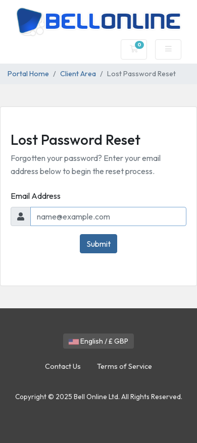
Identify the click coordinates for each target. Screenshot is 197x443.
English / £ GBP (98, 341)
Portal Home (28, 73)
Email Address (36, 196)
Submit (98, 244)
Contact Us (63, 366)
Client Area (78, 73)
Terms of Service (124, 366)
